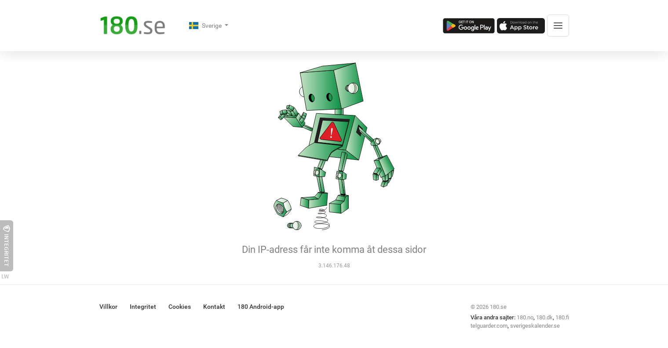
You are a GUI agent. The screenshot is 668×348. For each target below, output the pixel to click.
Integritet (143, 306)
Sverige (206, 25)
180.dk (544, 317)
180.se (498, 307)
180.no (525, 317)
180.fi (562, 317)
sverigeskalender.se (535, 325)
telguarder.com (489, 325)
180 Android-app (260, 306)
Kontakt (214, 306)
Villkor (108, 306)
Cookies (179, 306)
